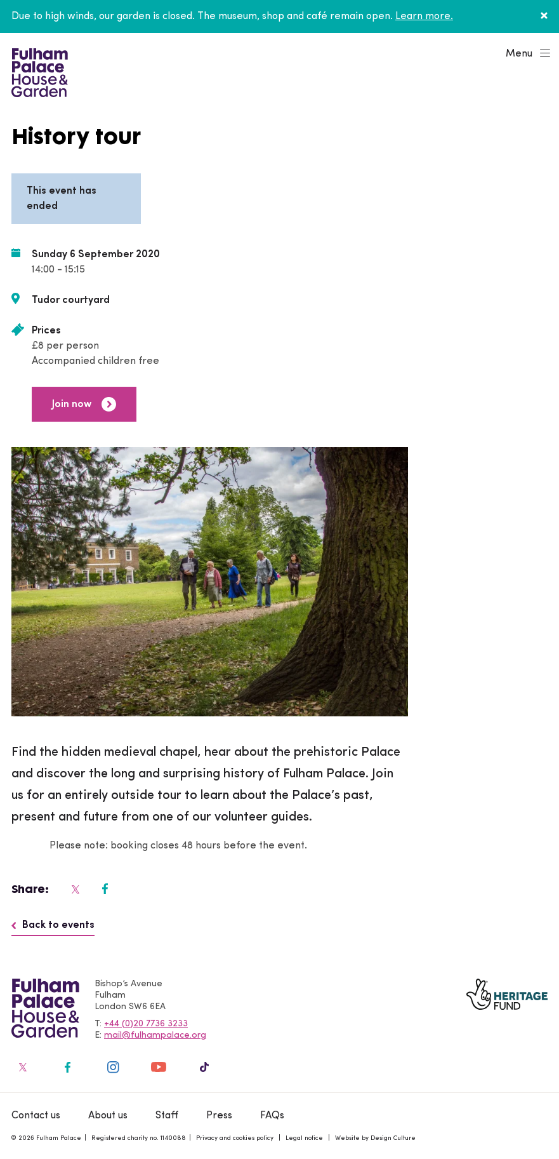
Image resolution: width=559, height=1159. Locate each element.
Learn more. (424, 16)
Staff (166, 1116)
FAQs (272, 1116)
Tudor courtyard (71, 300)
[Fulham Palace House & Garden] (37, 71)
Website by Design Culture (375, 1138)
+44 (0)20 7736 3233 (146, 1024)
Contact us (35, 1116)
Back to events (53, 925)
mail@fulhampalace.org (155, 1035)
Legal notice (304, 1138)
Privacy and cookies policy (234, 1138)
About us (108, 1116)
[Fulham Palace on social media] (74, 889)
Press (219, 1116)
